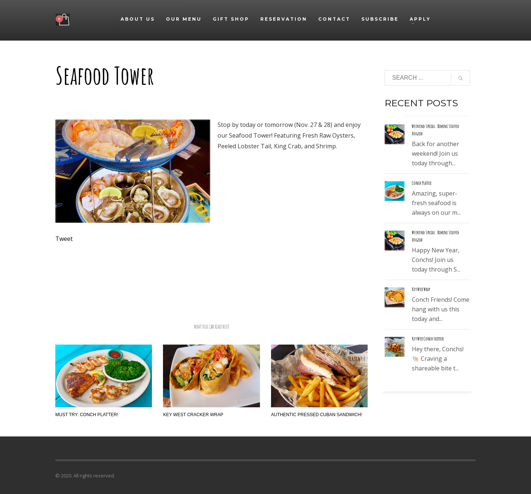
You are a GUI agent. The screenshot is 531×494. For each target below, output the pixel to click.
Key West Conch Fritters (428, 339)
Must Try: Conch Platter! (86, 414)
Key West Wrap (421, 289)
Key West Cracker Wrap (193, 414)
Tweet (64, 239)
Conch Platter (421, 183)
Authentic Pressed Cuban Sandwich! (316, 414)
